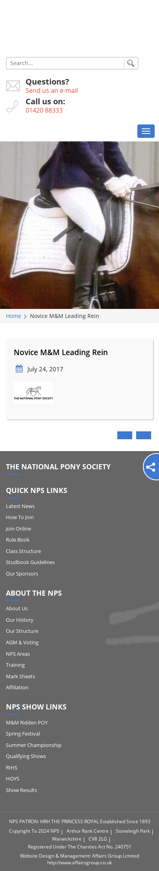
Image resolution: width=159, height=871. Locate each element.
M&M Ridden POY (27, 722)
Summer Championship (33, 745)
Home (13, 316)
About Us (17, 608)
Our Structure (22, 630)
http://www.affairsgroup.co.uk (79, 862)
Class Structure (23, 551)
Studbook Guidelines (30, 562)
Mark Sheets (20, 676)
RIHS (11, 767)
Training (15, 664)
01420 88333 (44, 110)
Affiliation (17, 687)
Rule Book (18, 539)
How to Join (20, 517)
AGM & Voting (22, 642)
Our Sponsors (22, 573)
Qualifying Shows (26, 756)
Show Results (21, 790)
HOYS (12, 778)
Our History (19, 619)
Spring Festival (23, 733)
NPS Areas (18, 653)
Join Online (18, 528)
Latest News (20, 506)
